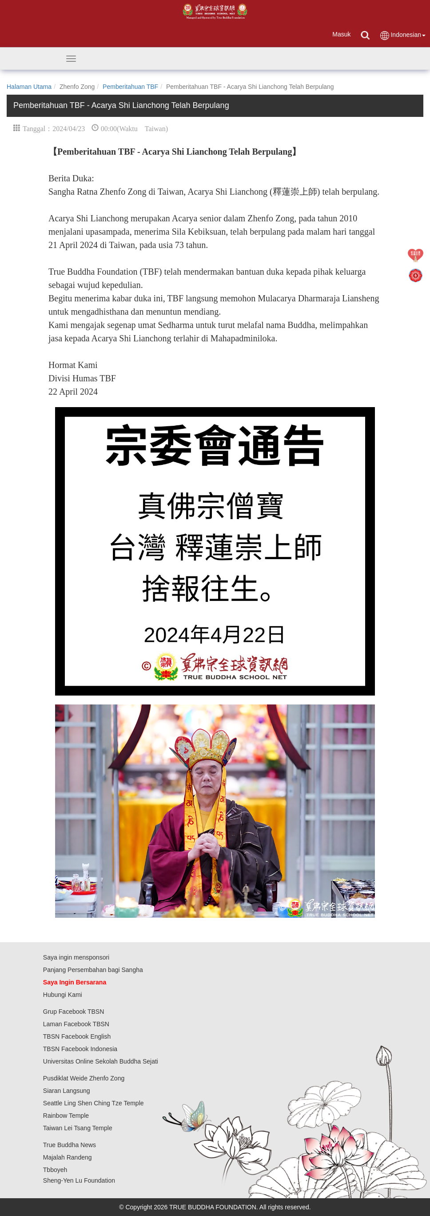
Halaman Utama (29, 86)
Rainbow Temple (66, 1115)
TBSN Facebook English (77, 1036)
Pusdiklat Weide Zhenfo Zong (83, 1078)
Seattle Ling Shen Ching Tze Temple (93, 1103)
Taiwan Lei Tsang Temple (77, 1128)
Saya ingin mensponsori (76, 957)
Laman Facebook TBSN (76, 1024)
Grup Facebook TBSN (73, 1011)
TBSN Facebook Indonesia (80, 1048)
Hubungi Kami (62, 994)
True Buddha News (69, 1144)
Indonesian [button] (402, 35)
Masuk (341, 34)
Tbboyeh (55, 1169)
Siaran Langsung (66, 1090)
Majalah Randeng (67, 1157)
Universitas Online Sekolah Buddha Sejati (100, 1061)
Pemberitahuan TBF (130, 86)
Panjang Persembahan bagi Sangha (93, 969)
